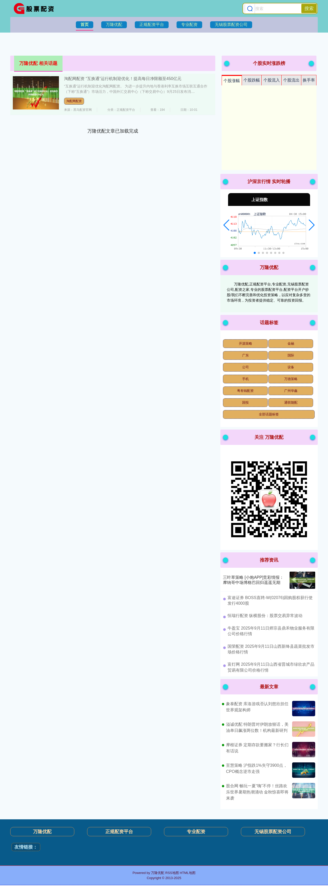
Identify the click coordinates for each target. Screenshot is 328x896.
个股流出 (291, 80)
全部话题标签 (269, 414)
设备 (291, 367)
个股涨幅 (231, 80)
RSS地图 (172, 873)
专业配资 (189, 24)
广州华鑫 (291, 391)
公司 (245, 367)
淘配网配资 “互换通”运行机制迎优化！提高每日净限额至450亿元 (122, 78)
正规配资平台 (151, 24)
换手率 (309, 80)
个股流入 (271, 80)
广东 (245, 355)
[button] (226, 225)
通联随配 (291, 402)
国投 (245, 402)
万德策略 (291, 379)
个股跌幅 (251, 80)
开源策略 (245, 343)
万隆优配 (114, 24)
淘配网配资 (74, 101)
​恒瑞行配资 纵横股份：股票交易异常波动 (265, 615)
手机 (245, 379)
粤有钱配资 (245, 391)
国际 (291, 355)
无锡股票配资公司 (231, 24)
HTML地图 (187, 873)
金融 (291, 343)
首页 (84, 24)
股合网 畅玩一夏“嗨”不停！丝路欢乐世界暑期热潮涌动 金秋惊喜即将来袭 (257, 792)
